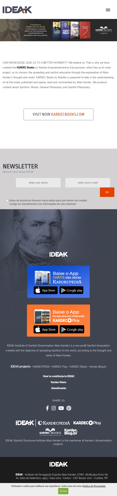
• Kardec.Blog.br (97, 366)
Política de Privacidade (94, 486)
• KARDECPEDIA (40, 366)
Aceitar (63, 491)
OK (107, 192)
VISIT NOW (58, 114)
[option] (58, 30)
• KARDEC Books (77, 366)
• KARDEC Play (58, 366)
